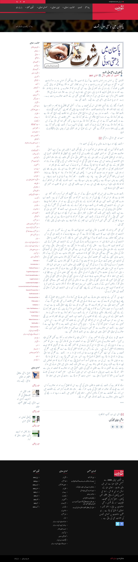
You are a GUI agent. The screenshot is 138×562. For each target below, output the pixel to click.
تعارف (80, 7)
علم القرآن (36, 80)
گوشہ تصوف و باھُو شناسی (33, 352)
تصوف (36, 84)
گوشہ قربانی (36, 172)
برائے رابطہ (19, 7)
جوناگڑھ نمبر (36, 205)
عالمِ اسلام (36, 337)
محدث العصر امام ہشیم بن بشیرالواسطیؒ (87, 490)
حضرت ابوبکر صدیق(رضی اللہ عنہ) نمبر (30, 334)
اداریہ (37, 345)
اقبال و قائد (36, 183)
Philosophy (35, 301)
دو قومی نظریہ (35, 187)
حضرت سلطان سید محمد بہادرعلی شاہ (31, 142)
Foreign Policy (34, 312)
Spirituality (35, 323)
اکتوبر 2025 (36, 499)
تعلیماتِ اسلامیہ (35, 212)
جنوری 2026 (35, 488)
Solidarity (35, 304)
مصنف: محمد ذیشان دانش (111, 75)
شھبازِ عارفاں (36, 87)
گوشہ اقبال (36, 139)
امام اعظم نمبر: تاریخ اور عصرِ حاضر (32, 227)
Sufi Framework (33, 293)
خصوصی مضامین (42, 7)
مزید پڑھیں (36, 385)
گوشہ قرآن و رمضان (34, 256)
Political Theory (33, 268)
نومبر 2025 (36, 495)
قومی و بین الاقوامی (34, 47)
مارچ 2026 (35, 481)
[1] (100, 138)
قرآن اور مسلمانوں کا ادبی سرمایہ (32, 179)
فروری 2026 (35, 484)
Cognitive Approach (32, 271)
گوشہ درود (36, 198)
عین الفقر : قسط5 (91, 477)
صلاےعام (36, 348)
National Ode (34, 326)
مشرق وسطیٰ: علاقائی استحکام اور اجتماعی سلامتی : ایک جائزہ (83, 507)
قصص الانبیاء (35, 95)
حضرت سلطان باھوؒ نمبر (34, 249)
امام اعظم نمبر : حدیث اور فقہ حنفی (32, 231)
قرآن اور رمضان (35, 73)
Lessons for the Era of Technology (28, 286)
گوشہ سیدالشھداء (35, 154)
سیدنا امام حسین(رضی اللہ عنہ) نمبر (31, 245)
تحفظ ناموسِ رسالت (34, 135)
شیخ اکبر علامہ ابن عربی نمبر (33, 330)
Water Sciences (33, 319)
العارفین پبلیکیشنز (113, 558)
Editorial (35, 260)
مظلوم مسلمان (35, 128)
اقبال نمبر (36, 113)
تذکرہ (37, 146)
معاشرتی (36, 54)
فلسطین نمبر (36, 165)
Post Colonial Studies (32, 275)
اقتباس (36, 91)
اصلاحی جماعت (35, 131)
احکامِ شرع (36, 176)
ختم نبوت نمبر (35, 201)
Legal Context (34, 279)
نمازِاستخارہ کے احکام (90, 494)
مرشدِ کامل (36, 51)
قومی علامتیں (35, 190)
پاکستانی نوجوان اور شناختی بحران (88, 498)
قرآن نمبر (36, 341)
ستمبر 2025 (36, 503)
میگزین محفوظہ (29, 7)
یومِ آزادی (36, 65)
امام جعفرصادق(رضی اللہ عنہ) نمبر (31, 242)
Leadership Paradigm (32, 282)
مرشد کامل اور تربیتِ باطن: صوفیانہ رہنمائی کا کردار (85, 487)
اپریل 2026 (35, 477)
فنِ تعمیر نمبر (36, 253)
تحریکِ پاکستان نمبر (34, 150)
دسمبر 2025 (35, 492)
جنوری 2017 (94, 75)
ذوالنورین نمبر (35, 209)
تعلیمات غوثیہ (35, 62)
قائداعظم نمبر (36, 106)
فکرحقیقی (36, 58)
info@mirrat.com (113, 1)
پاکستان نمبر (36, 120)
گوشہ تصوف (36, 157)
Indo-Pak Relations (32, 308)
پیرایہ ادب (36, 168)
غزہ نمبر (37, 238)
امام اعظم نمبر (35, 220)
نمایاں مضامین (55, 7)
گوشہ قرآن (36, 216)
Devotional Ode (33, 297)
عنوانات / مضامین (68, 7)
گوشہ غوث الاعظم (34, 161)
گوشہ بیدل (36, 76)
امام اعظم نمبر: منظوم (34, 234)
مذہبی (37, 356)
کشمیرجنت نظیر (35, 69)
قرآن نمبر (36, 102)
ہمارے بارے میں (25, 558)
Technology (34, 315)
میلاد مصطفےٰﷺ (34, 124)
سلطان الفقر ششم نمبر (34, 109)
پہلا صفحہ (87, 7)
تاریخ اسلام (36, 359)
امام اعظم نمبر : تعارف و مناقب (32, 223)
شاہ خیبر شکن (35, 98)
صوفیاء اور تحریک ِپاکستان (33, 194)
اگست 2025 (35, 506)
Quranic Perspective (32, 290)
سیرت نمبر (36, 117)
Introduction (34, 264)
